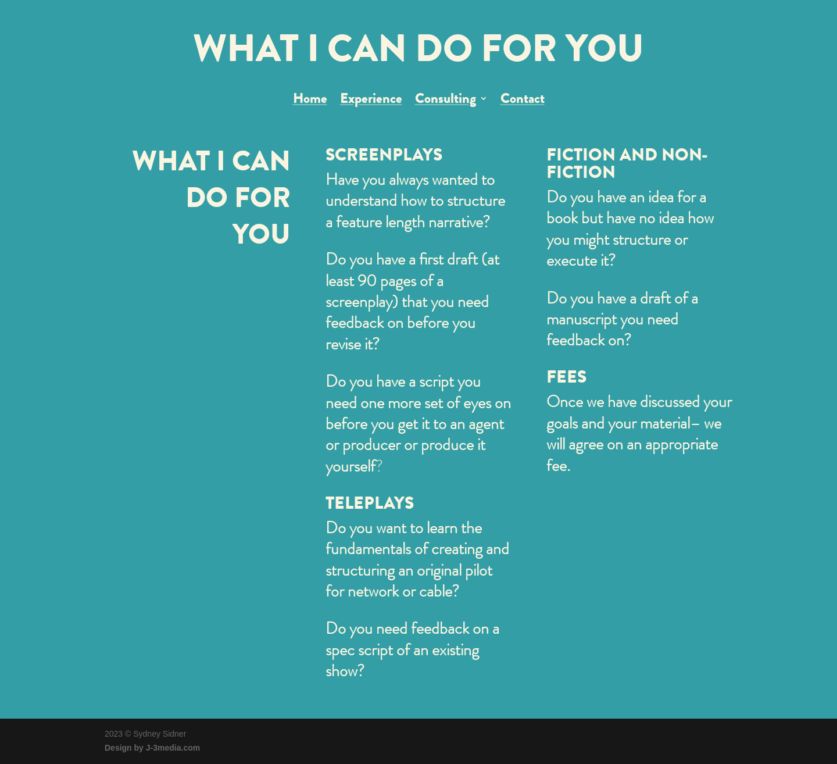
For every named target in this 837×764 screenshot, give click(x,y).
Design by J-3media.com (152, 747)
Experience (371, 101)
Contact (522, 101)
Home (310, 101)
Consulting (445, 101)
